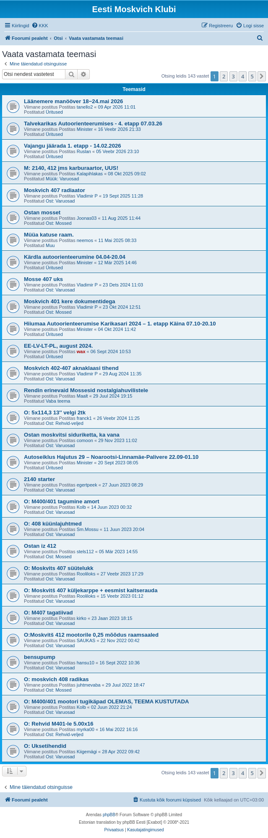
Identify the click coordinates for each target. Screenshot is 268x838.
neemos (85, 240)
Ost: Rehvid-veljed (64, 423)
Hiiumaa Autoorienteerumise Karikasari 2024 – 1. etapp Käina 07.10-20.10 (120, 323)
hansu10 (85, 662)
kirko (81, 618)
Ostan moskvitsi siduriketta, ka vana (72, 435)
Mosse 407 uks (43, 279)
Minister (85, 129)
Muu (50, 245)
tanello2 (85, 106)
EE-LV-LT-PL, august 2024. (58, 346)
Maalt (82, 395)
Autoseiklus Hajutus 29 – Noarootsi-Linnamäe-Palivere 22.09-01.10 (111, 457)
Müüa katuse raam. (49, 235)
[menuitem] (39, 26)
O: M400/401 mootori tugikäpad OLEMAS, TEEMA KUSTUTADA (106, 701)
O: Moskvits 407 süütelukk (59, 568)
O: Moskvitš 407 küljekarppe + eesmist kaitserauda (91, 590)
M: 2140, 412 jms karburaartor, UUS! (71, 168)
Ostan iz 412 (40, 546)
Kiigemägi (87, 751)
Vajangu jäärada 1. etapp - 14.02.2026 (72, 146)
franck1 (84, 418)
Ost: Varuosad (60, 200)
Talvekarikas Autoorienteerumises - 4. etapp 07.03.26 (93, 123)
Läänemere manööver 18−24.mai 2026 (73, 101)
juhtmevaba (89, 684)
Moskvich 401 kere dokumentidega (69, 301)
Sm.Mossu (88, 529)
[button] (262, 76)
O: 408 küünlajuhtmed (53, 523)
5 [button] (252, 76)
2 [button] (223, 76)
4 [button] (242, 76)
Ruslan (84, 151)
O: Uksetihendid (45, 746)
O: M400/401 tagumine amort (61, 501)
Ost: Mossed (59, 223)
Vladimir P (87, 195)
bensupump (39, 657)
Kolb (81, 507)
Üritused (54, 112)
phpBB (109, 814)
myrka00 (85, 729)
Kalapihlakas (90, 173)
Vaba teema (58, 400)
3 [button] (233, 76)
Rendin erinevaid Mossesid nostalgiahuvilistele (86, 390)
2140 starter (39, 479)
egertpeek (87, 484)
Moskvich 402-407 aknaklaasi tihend (71, 368)
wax (81, 351)
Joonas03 (87, 218)
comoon (85, 440)
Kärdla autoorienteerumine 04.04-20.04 (74, 257)
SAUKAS (86, 640)
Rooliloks (86, 573)
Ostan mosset (42, 212)
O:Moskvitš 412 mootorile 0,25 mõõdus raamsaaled (91, 635)
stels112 (85, 551)
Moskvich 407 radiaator (54, 190)
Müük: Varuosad (62, 178)
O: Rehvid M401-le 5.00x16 (59, 724)
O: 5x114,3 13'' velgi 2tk (55, 412)
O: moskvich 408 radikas (56, 679)
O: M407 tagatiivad (48, 612)
